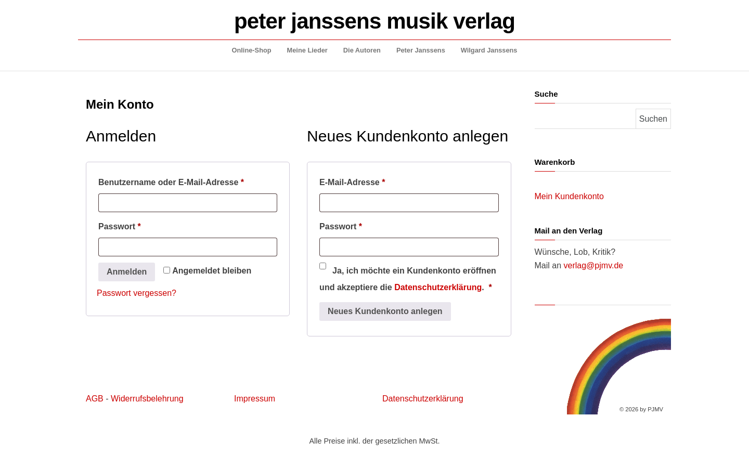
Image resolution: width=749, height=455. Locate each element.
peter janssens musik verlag (374, 21)
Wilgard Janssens (489, 50)
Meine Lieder (307, 50)
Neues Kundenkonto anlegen (385, 311)
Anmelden (127, 271)
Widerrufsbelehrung (147, 398)
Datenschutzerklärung (438, 287)
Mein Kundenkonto (569, 196)
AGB (95, 398)
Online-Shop (252, 50)
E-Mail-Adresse (375, 180)
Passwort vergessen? (136, 293)
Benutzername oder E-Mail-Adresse (187, 180)
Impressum (254, 398)
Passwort (143, 224)
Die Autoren (362, 50)
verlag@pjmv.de (594, 265)
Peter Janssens (420, 50)
